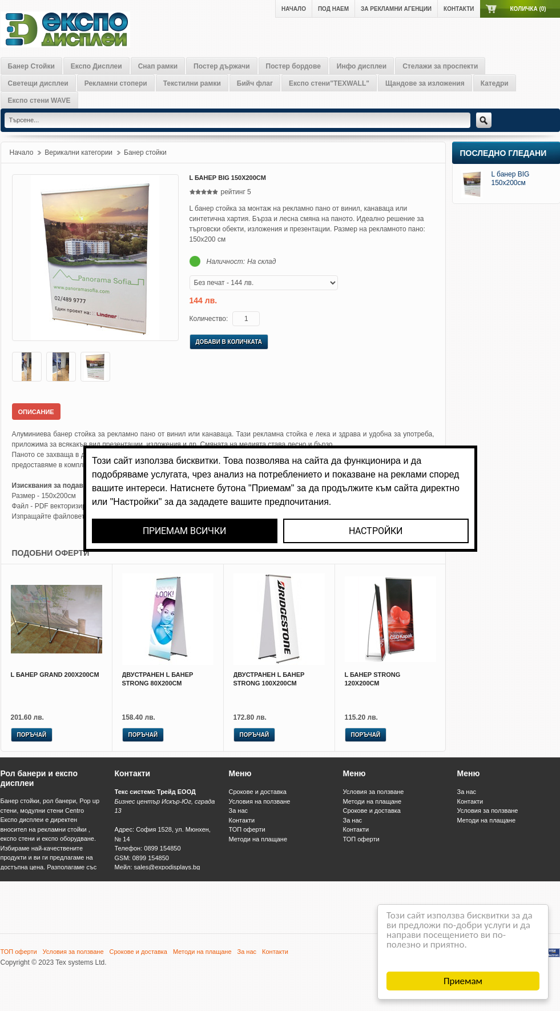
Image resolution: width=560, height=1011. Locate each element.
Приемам (463, 981)
